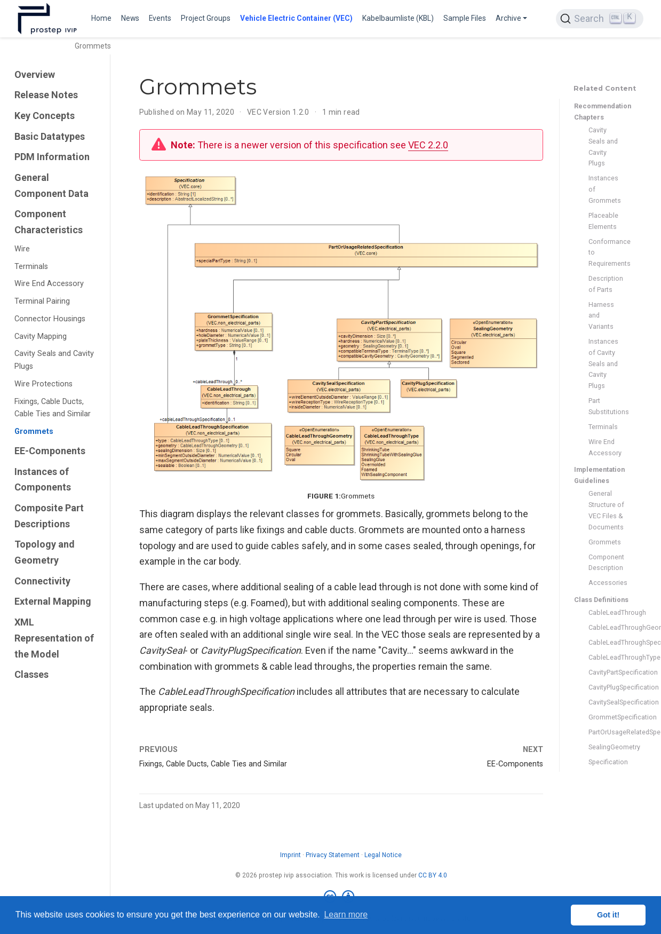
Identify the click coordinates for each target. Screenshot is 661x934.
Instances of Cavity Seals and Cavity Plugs (603, 363)
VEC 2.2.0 (428, 145)
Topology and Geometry (44, 552)
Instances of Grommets (604, 189)
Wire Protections (43, 384)
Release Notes (46, 94)
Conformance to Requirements (606, 253)
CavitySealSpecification (606, 702)
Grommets (33, 431)
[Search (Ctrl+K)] (599, 18)
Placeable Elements (603, 221)
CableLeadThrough (606, 612)
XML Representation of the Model (54, 637)
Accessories (606, 583)
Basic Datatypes (49, 136)
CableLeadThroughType (606, 657)
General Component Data (51, 185)
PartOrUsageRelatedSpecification (606, 732)
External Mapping (52, 601)
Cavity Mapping (40, 336)
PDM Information (52, 156)
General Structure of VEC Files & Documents (606, 510)
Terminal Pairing (42, 301)
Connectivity (42, 581)
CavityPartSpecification (606, 672)
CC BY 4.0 (432, 875)
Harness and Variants (601, 315)
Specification (606, 762)
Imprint (290, 855)
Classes (31, 674)
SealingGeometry (606, 747)
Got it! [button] (608, 915)
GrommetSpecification (606, 717)
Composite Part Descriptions (49, 515)
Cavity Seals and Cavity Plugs (54, 360)
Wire (22, 249)
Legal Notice (383, 855)
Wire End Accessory (49, 283)
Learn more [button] (346, 914)
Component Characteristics (48, 221)
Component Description (606, 562)
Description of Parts (605, 284)
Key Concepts (44, 115)
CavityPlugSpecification (606, 687)
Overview (34, 74)
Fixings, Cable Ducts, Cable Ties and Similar (52, 408)
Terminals (31, 266)
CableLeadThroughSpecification (606, 642)
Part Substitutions (606, 406)
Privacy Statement (333, 855)
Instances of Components (42, 479)
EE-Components (49, 450)
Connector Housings (49, 318)
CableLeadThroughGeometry (606, 627)
